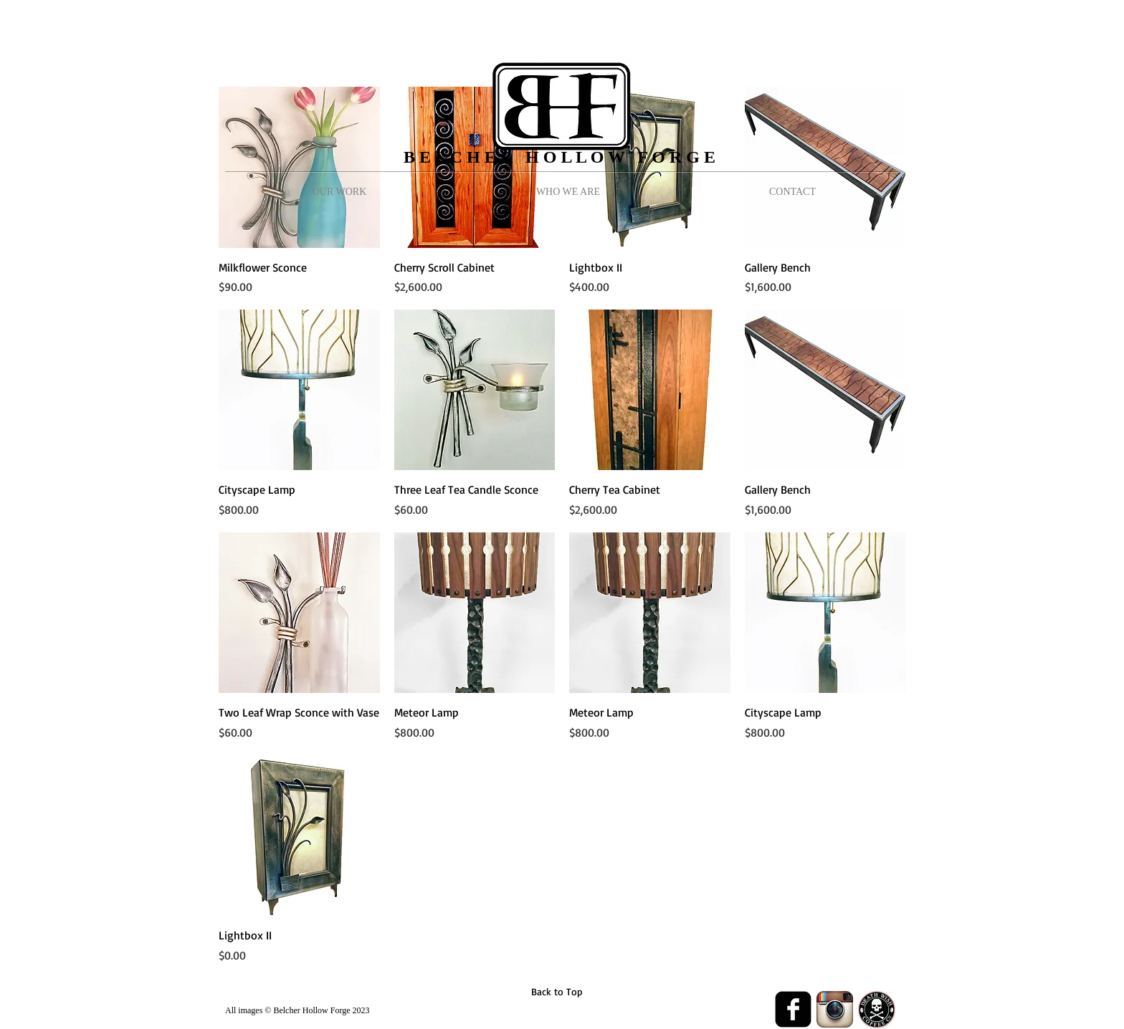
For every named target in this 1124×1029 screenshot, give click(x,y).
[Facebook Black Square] (793, 1009)
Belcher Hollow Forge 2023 (321, 1010)
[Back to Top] (556, 992)
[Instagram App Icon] (834, 1009)
